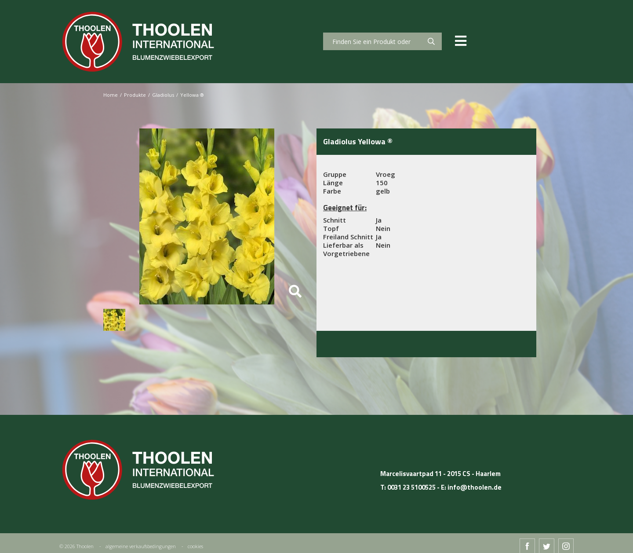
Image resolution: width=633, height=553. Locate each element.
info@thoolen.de (474, 487)
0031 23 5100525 (411, 487)
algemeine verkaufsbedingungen (141, 546)
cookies (195, 546)
